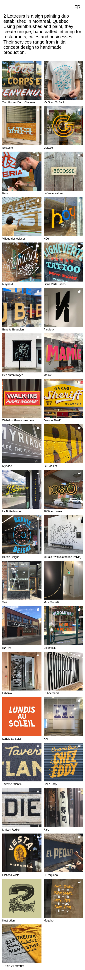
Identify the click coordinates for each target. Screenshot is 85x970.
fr (77, 7)
